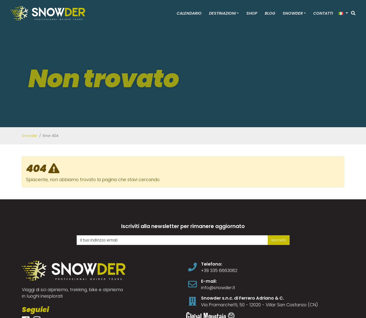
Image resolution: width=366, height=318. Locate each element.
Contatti (323, 13)
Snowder (293, 13)
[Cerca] (353, 13)
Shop (251, 13)
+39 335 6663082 (219, 271)
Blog (270, 13)
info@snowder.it (218, 288)
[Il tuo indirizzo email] (172, 240)
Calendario (189, 13)
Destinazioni (222, 13)
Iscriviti (278, 239)
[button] (343, 13)
